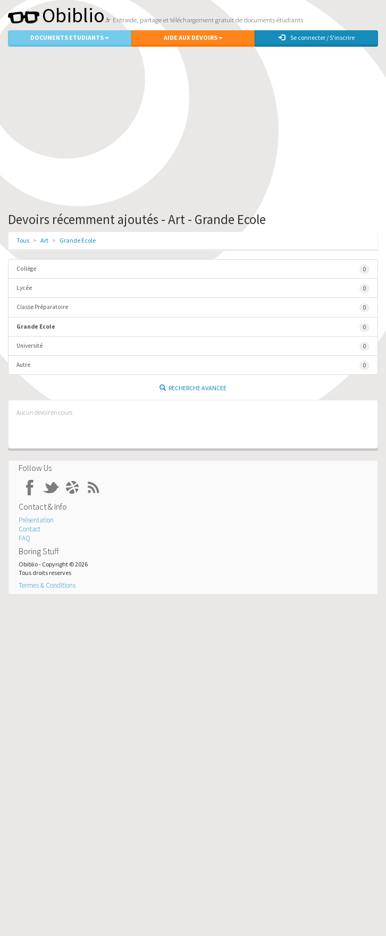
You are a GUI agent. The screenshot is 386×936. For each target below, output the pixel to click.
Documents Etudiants (69, 37)
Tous (22, 240)
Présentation (36, 520)
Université (193, 346)
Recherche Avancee (193, 388)
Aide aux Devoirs (193, 37)
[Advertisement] (193, 127)
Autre (193, 365)
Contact (29, 529)
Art (44, 240)
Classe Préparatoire (193, 307)
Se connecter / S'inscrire (317, 37)
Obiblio (56, 15)
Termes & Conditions (47, 585)
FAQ (24, 538)
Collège (193, 269)
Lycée (193, 288)
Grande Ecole (78, 240)
